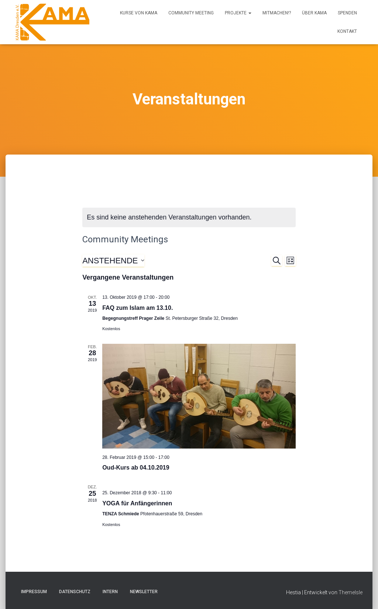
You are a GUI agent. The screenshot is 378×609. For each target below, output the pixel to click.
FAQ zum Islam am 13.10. (137, 308)
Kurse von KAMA (138, 12)
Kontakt (347, 31)
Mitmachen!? (276, 12)
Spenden (347, 12)
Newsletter (144, 591)
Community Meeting (191, 12)
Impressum (34, 591)
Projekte (238, 12)
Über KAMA (314, 12)
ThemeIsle (350, 592)
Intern (110, 591)
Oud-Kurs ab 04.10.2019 (135, 467)
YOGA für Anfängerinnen (137, 503)
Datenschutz (74, 591)
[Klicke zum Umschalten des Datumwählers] (113, 261)
